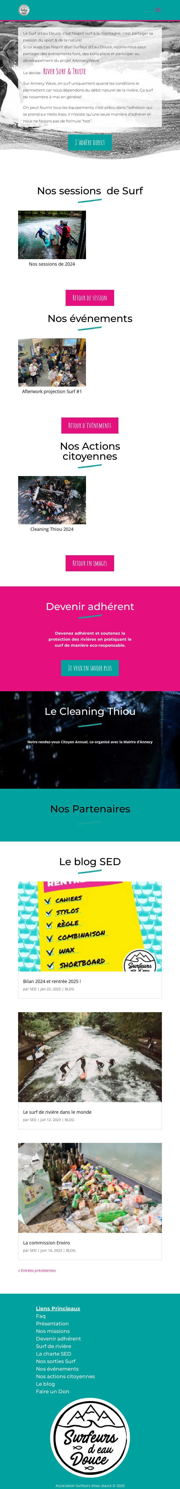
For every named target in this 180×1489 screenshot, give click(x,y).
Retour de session (90, 297)
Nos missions (53, 1331)
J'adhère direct (90, 142)
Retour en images (90, 563)
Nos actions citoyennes (65, 1376)
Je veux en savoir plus (90, 668)
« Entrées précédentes (37, 1270)
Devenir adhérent (58, 1339)
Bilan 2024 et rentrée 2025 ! (52, 981)
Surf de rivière (53, 1346)
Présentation (52, 1324)
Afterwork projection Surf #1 (52, 391)
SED (33, 989)
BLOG (69, 989)
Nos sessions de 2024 (52, 264)
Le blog (45, 1384)
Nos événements (57, 1369)
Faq (41, 1316)
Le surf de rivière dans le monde (57, 1112)
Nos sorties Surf (55, 1361)
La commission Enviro (46, 1243)
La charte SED (53, 1354)
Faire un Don (52, 1391)
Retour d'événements (89, 425)
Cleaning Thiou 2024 (51, 529)
